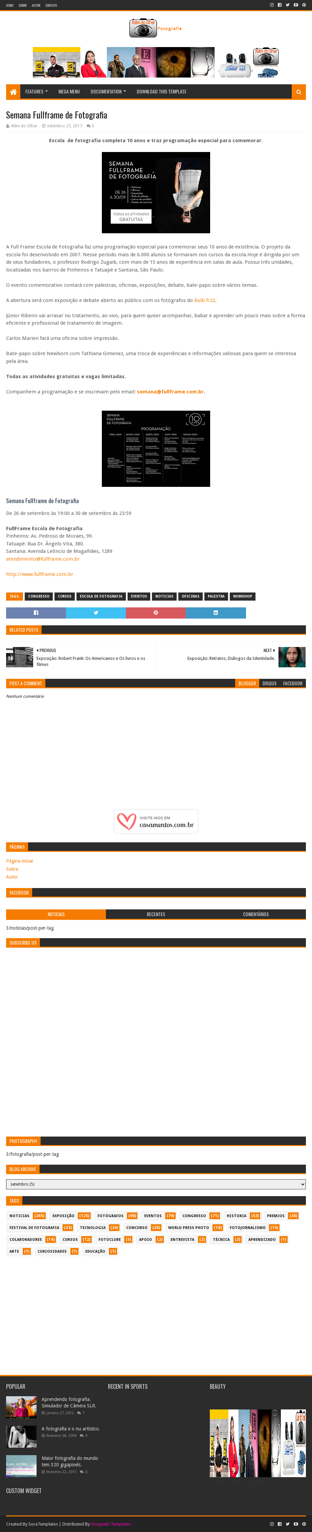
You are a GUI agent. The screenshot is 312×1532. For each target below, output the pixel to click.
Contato (51, 5)
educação (95, 1251)
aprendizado (262, 1239)
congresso (38, 596)
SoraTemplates (43, 1524)
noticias (164, 596)
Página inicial (19, 861)
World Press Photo (188, 1228)
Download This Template (161, 91)
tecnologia (93, 1228)
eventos (139, 596)
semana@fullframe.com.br (170, 392)
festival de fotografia (34, 1228)
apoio (145, 1239)
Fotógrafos (110, 1216)
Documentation (106, 91)
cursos (64, 596)
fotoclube (109, 1239)
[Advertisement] (156, 1312)
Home (10, 5)
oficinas (190, 596)
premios (276, 1216)
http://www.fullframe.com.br (39, 574)
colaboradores (25, 1239)
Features (34, 91)
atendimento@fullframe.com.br (43, 559)
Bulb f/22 (204, 300)
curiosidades (52, 1251)
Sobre (23, 5)
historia (236, 1216)
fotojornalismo (248, 1228)
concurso (137, 1228)
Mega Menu (69, 91)
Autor (36, 5)
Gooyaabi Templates (111, 1524)
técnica (221, 1239)
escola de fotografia (101, 596)
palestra (216, 596)
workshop (242, 596)
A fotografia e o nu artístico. (71, 1428)
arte (14, 1251)
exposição (63, 1216)
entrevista (182, 1239)
